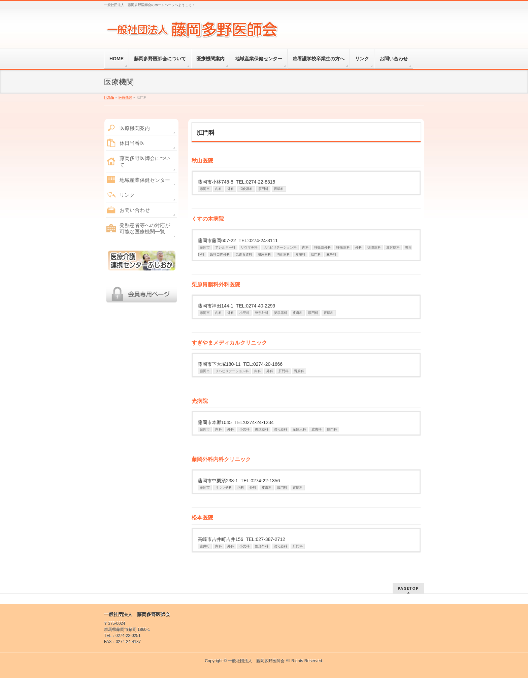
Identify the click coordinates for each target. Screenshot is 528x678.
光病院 (200, 401)
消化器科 (246, 189)
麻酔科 (331, 254)
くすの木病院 (208, 219)
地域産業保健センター (145, 180)
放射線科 (393, 247)
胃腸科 (279, 189)
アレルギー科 (225, 247)
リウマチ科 (249, 247)
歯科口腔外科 (220, 254)
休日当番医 (132, 143)
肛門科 (263, 189)
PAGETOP (408, 588)
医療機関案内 (135, 128)
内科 (218, 189)
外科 (230, 189)
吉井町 (205, 546)
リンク (127, 195)
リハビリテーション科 (280, 247)
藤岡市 (205, 189)
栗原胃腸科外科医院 (216, 284)
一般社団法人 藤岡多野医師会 (256, 660)
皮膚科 (300, 254)
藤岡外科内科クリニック (221, 459)
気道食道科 (243, 254)
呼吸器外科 (322, 247)
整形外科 (261, 313)
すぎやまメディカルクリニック (229, 343)
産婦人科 (299, 429)
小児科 (244, 313)
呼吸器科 (343, 247)
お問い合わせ (135, 210)
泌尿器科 (264, 254)
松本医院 (202, 517)
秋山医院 (202, 160)
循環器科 (374, 247)
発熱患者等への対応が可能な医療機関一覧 (145, 228)
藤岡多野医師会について (145, 161)
